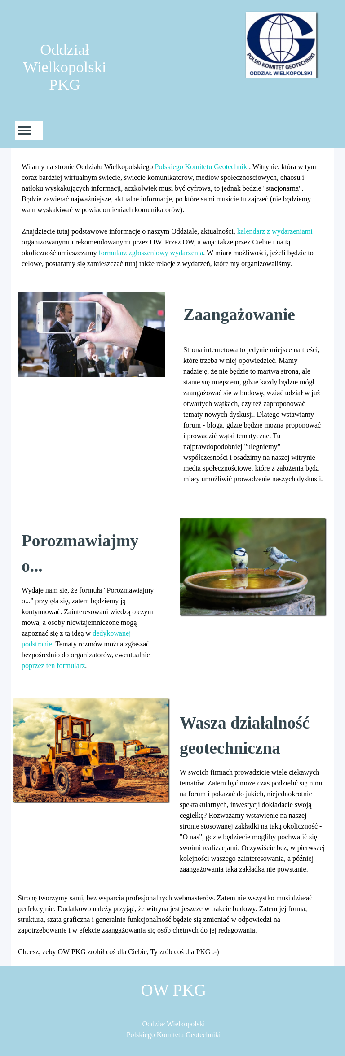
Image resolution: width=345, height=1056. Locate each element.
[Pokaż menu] (24, 130)
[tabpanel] (172, 215)
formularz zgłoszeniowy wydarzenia (151, 253)
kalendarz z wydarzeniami (275, 231)
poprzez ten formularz (53, 665)
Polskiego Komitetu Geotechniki (202, 166)
